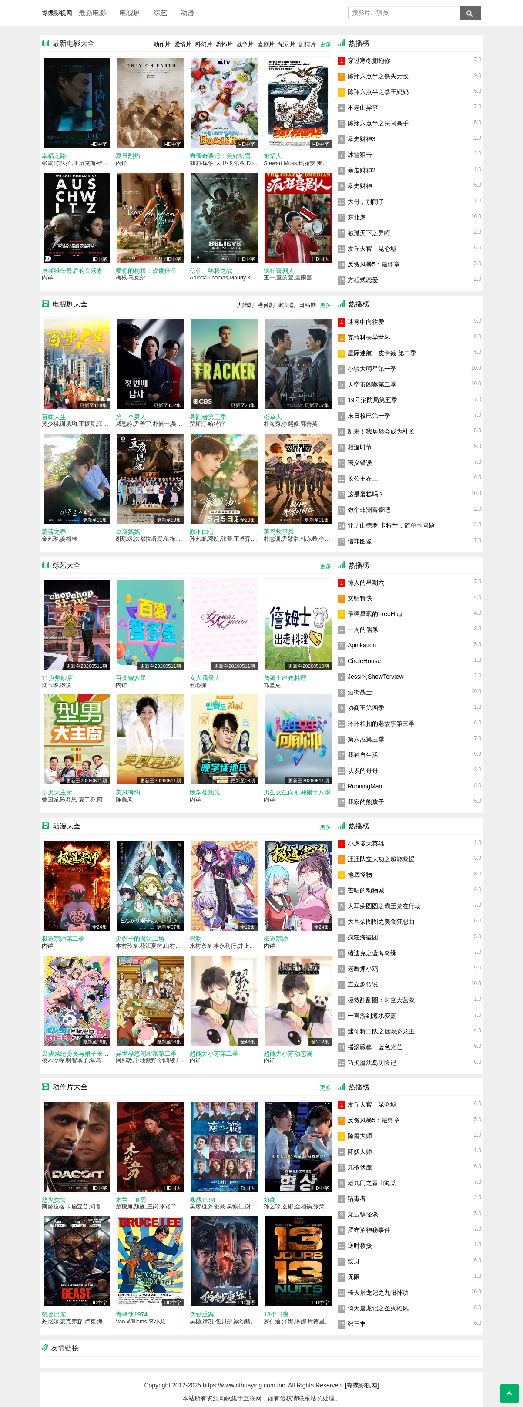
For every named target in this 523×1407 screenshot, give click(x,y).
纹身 (354, 1261)
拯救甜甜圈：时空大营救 (381, 999)
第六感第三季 (366, 739)
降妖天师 (360, 1151)
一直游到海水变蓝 (372, 1015)
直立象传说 (363, 984)
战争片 (245, 44)
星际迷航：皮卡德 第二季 (382, 353)
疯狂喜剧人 (279, 270)
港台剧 (266, 305)
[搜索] (470, 13)
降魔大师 (360, 1135)
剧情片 (307, 44)
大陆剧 (245, 305)
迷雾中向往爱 (366, 321)
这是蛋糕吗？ (366, 494)
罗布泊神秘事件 (369, 1229)
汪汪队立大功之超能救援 (381, 858)
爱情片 (182, 44)
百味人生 (54, 417)
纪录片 (286, 44)
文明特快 (360, 598)
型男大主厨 (57, 792)
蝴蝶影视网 (57, 13)
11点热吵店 (57, 677)
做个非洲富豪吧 (369, 509)
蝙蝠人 (273, 155)
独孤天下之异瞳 (369, 232)
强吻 (196, 938)
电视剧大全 (70, 304)
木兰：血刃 (131, 1199)
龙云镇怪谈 (363, 1214)
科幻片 (203, 44)
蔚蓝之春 (54, 531)
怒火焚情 (54, 1199)
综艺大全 (66, 565)
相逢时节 (360, 447)
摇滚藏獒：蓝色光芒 (375, 1046)
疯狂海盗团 (363, 937)
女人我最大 (205, 677)
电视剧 (130, 13)
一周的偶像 (363, 629)
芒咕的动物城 (366, 890)
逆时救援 (360, 1245)
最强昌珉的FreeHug (375, 613)
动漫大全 (66, 826)
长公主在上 (363, 478)
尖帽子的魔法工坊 (140, 938)
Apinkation (362, 645)
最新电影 (93, 13)
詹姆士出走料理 (285, 677)
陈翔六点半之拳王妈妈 (378, 91)
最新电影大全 (73, 43)
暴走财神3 (361, 138)
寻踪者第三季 (208, 417)
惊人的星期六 (366, 582)
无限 (354, 1276)
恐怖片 (224, 44)
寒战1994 (202, 1199)
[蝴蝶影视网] (362, 1385)
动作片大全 (70, 1087)
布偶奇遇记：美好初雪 (220, 155)
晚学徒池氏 (205, 792)
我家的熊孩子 (366, 801)
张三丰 (357, 1323)
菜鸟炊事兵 (279, 531)
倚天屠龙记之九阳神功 (378, 1292)
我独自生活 (363, 754)
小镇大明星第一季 (372, 368)
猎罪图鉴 (360, 541)
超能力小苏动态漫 (288, 1053)
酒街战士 (360, 692)
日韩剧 (307, 305)
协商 (270, 1199)
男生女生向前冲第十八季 (297, 792)
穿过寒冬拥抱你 (369, 60)
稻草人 (273, 417)
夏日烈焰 (128, 155)
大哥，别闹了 (366, 201)
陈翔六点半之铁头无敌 (378, 76)
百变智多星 (131, 677)
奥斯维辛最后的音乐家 (72, 270)
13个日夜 (276, 1314)
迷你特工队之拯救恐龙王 (381, 1031)
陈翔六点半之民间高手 (378, 123)
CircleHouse (364, 660)
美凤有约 (128, 792)
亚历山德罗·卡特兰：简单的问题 (391, 525)
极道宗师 (276, 938)
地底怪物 (360, 874)
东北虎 (357, 217)
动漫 (187, 13)
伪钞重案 (202, 1314)
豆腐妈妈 (128, 531)
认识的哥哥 (363, 770)
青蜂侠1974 (132, 1314)
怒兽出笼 (54, 1314)
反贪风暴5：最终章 (374, 264)
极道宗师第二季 (63, 938)
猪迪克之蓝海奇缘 (372, 952)
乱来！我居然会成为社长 (381, 431)
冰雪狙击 (360, 154)
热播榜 (359, 43)
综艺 (161, 13)
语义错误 (360, 462)
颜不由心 (202, 531)
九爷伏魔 (360, 1167)
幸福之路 (54, 155)
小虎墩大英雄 (366, 843)
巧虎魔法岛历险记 (372, 1062)
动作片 (162, 44)
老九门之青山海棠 (372, 1182)
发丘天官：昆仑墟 (372, 248)
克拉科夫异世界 (369, 337)
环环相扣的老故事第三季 (381, 723)
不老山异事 (363, 107)
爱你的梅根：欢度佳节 (146, 270)
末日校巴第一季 (369, 415)
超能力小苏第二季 (214, 1053)
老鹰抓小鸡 (363, 968)
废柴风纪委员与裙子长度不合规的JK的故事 (100, 1053)
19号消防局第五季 (372, 400)
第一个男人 (131, 417)
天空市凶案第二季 (372, 384)
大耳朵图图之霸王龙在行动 (384, 905)
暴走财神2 (361, 170)
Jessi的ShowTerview (375, 676)
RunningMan (365, 786)
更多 (325, 44)
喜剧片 (266, 44)
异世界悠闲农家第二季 (146, 1053)
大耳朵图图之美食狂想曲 (381, 921)
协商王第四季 (366, 707)
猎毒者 (357, 1198)
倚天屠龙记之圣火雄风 (378, 1308)
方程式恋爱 (363, 279)
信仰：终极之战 (211, 270)
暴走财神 (360, 185)
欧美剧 (286, 305)
